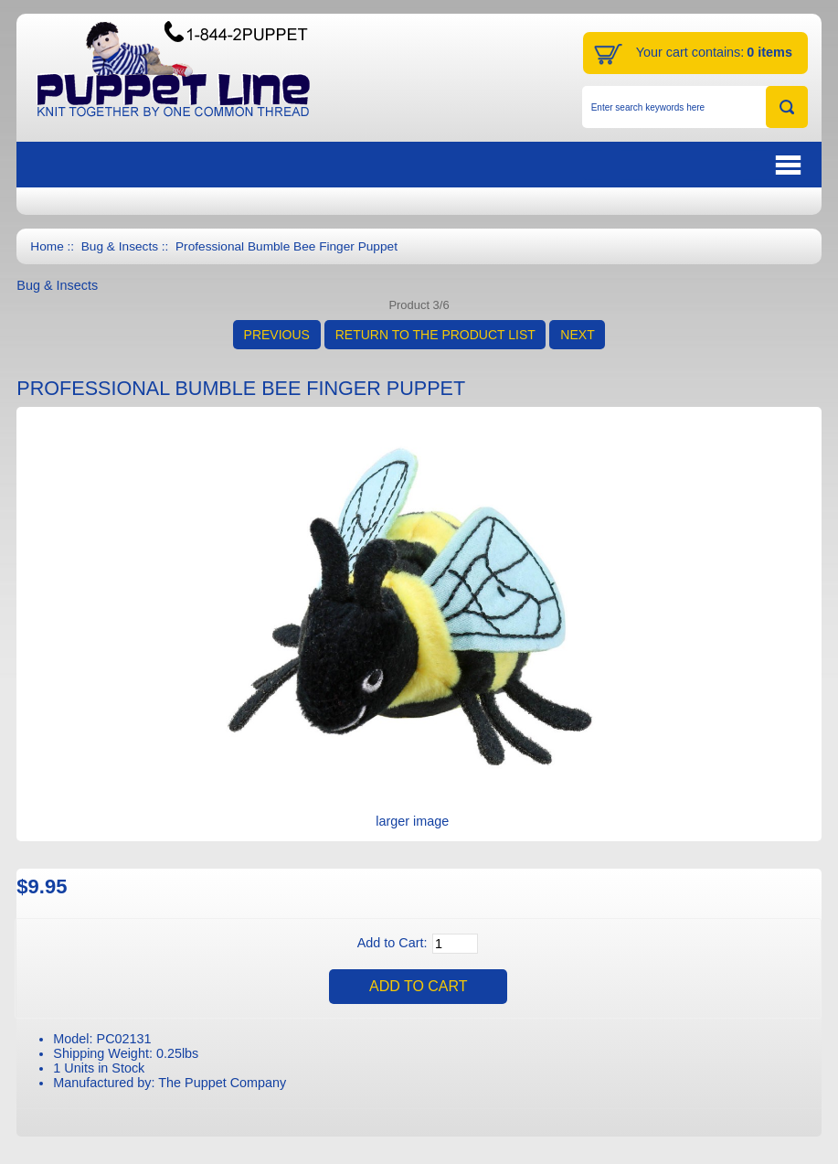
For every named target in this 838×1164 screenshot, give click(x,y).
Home (46, 246)
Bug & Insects (119, 246)
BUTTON (695, 165)
